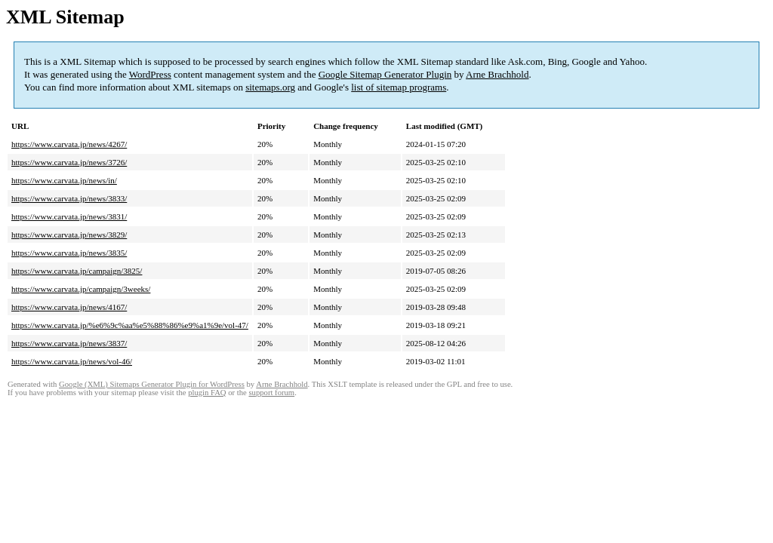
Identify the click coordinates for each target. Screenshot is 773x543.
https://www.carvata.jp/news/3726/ (69, 162)
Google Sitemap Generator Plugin (385, 74)
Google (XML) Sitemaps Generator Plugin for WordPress (152, 384)
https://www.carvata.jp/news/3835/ (69, 252)
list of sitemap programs (398, 87)
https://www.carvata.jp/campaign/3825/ (76, 270)
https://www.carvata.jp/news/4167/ (69, 306)
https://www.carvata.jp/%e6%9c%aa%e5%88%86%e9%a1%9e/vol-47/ (129, 325)
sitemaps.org (270, 87)
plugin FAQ (207, 392)
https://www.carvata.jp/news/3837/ (69, 343)
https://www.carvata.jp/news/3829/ (69, 234)
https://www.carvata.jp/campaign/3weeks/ (80, 288)
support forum (271, 392)
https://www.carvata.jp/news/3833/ (69, 198)
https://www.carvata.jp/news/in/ (64, 180)
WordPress (150, 74)
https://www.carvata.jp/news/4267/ (69, 144)
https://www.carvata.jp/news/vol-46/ (71, 361)
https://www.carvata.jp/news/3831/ (69, 216)
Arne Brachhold (497, 74)
